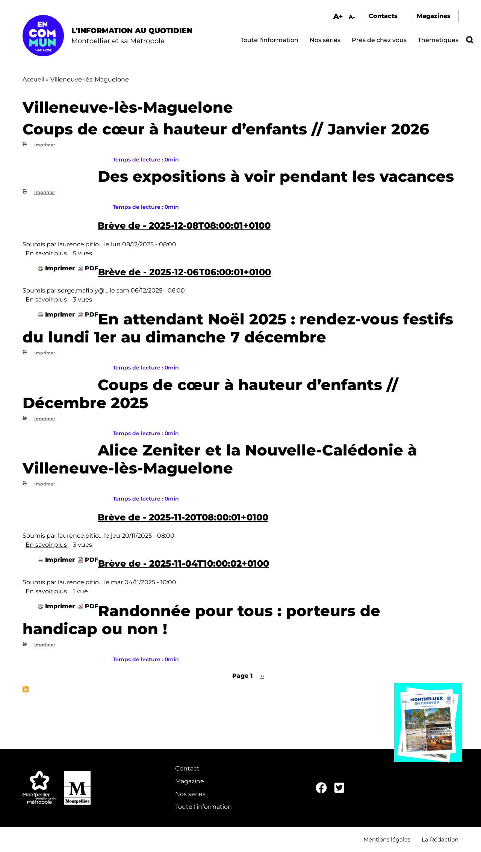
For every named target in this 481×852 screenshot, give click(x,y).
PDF (91, 268)
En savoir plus (46, 253)
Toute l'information (269, 40)
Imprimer (44, 145)
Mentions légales (386, 839)
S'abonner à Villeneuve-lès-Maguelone (26, 689)
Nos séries (325, 40)
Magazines (434, 16)
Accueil (33, 79)
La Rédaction (440, 839)
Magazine (189, 781)
